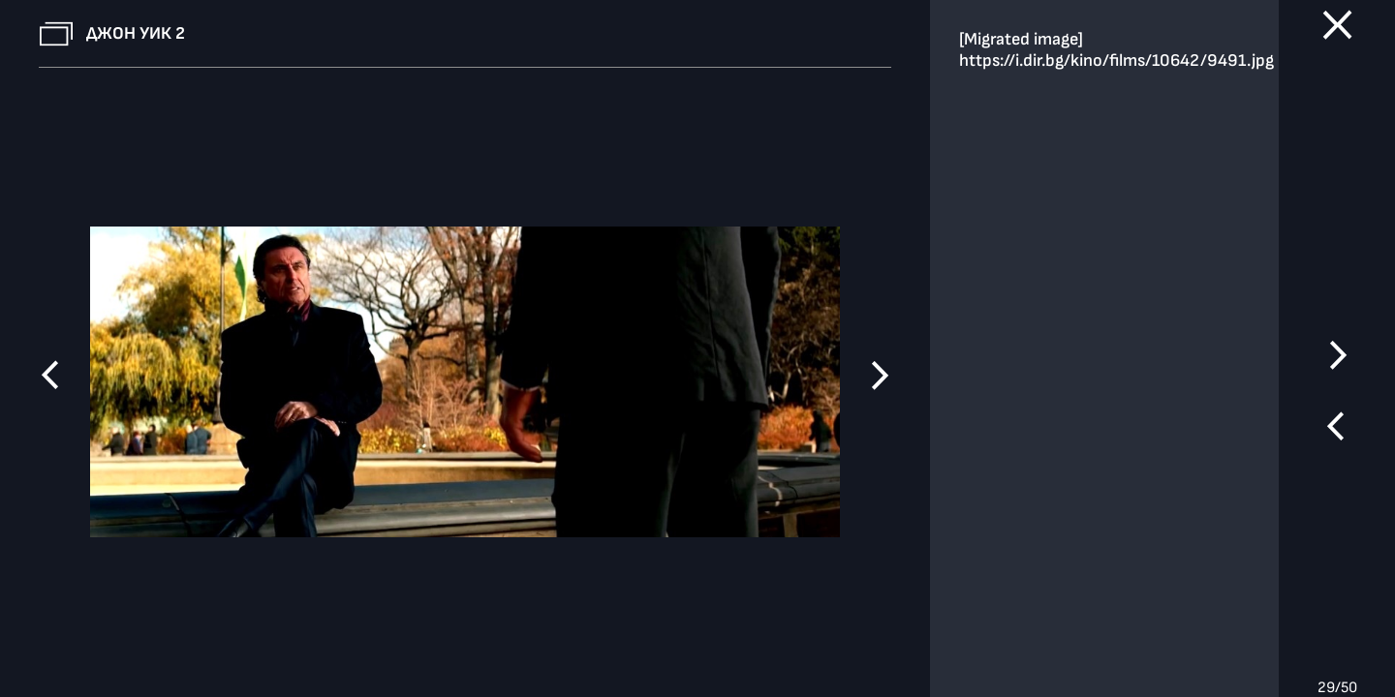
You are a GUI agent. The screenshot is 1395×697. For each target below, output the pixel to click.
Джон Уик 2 (135, 33)
